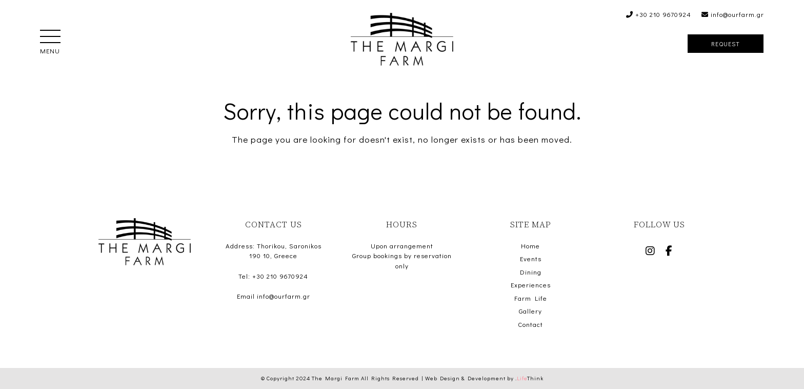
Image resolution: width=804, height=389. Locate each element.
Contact (530, 324)
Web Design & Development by (484, 378)
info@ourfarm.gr (732, 14)
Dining (530, 271)
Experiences (531, 284)
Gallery (530, 310)
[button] (50, 37)
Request (725, 44)
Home (530, 245)
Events (530, 258)
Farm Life (530, 298)
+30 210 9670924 (658, 14)
